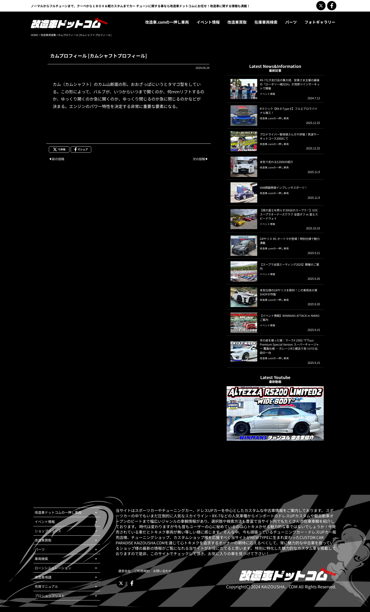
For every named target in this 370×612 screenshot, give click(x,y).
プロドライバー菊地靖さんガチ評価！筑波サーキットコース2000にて (289, 136)
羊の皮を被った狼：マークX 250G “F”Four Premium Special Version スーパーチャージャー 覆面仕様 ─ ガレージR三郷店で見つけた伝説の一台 (289, 346)
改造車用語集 (48, 35)
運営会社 (124, 571)
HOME (34, 35)
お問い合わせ (162, 571)
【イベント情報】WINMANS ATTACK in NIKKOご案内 (289, 317)
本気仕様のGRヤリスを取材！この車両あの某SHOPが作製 (288, 292)
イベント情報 (267, 94)
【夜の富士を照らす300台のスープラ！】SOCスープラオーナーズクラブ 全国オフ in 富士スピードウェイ (289, 214)
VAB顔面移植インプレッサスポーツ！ (283, 187)
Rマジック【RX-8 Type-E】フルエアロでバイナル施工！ (288, 110)
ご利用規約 (142, 571)
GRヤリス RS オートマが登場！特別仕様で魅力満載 (290, 241)
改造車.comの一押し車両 (274, 118)
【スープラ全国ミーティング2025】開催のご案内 (289, 266)
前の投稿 (58, 159)
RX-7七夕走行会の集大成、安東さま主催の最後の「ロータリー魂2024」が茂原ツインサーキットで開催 (290, 84)
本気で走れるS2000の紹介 (276, 162)
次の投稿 (199, 159)
